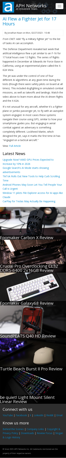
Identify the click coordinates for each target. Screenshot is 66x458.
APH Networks (31, 5)
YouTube (8, 415)
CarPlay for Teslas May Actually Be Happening (29, 201)
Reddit (50, 415)
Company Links (35, 429)
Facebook (21, 415)
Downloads (27, 433)
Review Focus (44, 433)
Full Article (15, 145)
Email (59, 415)
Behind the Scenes (13, 429)
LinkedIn (38, 415)
